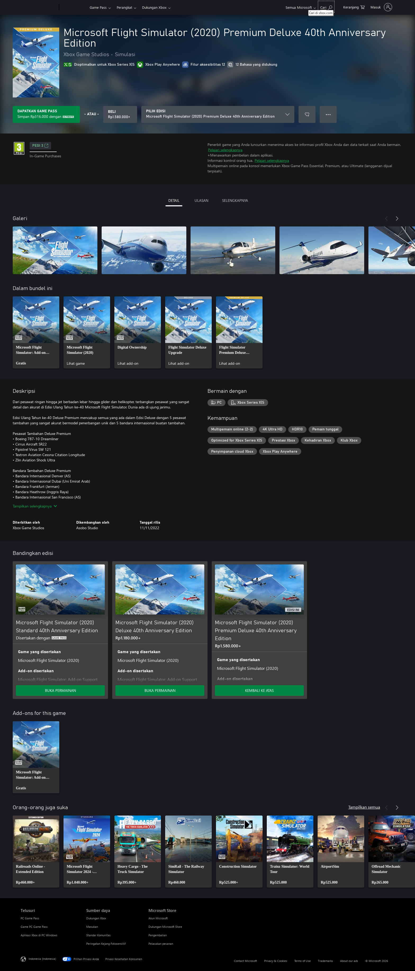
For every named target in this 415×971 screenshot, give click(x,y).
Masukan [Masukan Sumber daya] (92, 926)
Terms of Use (302, 961)
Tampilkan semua (364, 807)
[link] (36, 332)
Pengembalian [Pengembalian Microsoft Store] (157, 935)
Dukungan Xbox (154, 7)
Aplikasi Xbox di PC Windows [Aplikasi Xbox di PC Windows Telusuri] (39, 935)
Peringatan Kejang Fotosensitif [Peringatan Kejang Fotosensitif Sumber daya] (105, 943)
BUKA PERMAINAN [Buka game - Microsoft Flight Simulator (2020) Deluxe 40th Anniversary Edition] (160, 690)
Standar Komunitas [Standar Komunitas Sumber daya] (98, 935)
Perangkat (124, 7)
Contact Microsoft (245, 961)
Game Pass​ (98, 7)
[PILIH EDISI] (217, 114)
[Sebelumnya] (386, 218)
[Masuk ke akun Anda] (380, 7)
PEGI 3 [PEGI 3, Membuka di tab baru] (40, 146)
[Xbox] (74, 7)
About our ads (349, 961)
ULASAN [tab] (201, 200)
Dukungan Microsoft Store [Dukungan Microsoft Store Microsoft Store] (165, 926)
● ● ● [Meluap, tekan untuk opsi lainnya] (328, 114)
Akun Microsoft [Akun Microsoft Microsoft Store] (158, 918)
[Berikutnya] (397, 218)
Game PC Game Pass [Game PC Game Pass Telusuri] (34, 926)
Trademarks (325, 961)
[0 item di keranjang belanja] (354, 7)
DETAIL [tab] (173, 200)
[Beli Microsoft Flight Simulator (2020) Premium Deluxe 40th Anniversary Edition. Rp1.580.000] (120, 114)
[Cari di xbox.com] (326, 7)
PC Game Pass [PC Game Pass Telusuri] (30, 918)
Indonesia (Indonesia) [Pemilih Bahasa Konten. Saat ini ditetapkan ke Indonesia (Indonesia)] (42, 958)
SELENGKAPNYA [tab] (235, 200)
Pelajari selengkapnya (225, 149)
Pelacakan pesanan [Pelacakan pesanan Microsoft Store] (160, 943)
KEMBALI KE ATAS (259, 690)
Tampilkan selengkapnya (35, 506)
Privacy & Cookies (275, 961)
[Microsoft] (39, 7)
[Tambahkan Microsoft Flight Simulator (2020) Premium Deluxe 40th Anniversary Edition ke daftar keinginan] (307, 114)
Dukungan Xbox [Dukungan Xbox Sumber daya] (96, 918)
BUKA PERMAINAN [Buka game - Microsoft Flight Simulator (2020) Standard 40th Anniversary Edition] (60, 690)
